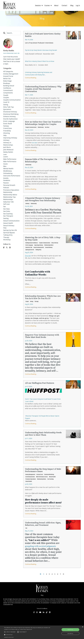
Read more (29, 629)
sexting (6, 218)
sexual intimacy (48, 260)
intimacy (27, 216)
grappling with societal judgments (37, 571)
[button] (28, 634)
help (5, 135)
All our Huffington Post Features (43, 401)
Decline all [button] (70, 633)
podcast (6, 187)
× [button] (82, 627)
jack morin (7, 147)
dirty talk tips (55, 256)
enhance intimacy (9, 116)
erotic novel (7, 124)
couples (6, 97)
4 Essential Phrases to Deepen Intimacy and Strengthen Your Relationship (41, 210)
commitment (8, 90)
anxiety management (30, 497)
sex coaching (50, 501)
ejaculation (7, 109)
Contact (64, 5)
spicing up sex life (30, 263)
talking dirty (38, 263)
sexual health (29, 503)
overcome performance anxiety (11, 177)
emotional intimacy (10, 112)
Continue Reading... (31, 81)
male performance (9, 159)
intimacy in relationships (8, 143)
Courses (47, 5)
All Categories (8, 71)
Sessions (37, 5)
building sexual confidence (32, 256)
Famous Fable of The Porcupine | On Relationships (43, 169)
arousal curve (40, 497)
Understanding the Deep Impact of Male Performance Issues (42, 493)
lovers (5, 157)
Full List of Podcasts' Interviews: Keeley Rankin (42, 36)
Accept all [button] (70, 629)
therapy (36, 318)
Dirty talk (28, 269)
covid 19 (6, 102)
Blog (71, 5)
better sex (7, 78)
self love (6, 204)
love (5, 154)
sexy (4, 228)
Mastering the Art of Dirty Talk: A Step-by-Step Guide (42, 252)
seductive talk (29, 260)
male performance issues (42, 499)
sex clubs (6, 211)
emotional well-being (49, 497)
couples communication (31, 135)
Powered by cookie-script (9, 637)
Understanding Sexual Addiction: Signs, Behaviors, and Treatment (43, 547)
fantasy (6, 126)
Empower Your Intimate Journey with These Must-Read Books (43, 354)
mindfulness (7, 171)
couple (27, 318)
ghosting (6, 133)
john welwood (8, 150)
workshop (7, 240)
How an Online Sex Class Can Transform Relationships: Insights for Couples (41, 129)
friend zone (7, 128)
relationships (8, 199)
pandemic (6, 180)
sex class (47, 135)
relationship (41, 135)
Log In (78, 5)
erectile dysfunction (30, 499)
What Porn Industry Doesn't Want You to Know (41, 64)
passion (6, 183)
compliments (8, 93)
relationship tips (9, 197)
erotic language (29, 258)
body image (7, 81)
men (4, 166)
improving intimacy (38, 258)
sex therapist (8, 216)
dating (31, 318)
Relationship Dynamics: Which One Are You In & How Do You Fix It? (42, 312)
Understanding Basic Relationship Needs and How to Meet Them (42, 454)
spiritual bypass (9, 232)
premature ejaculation (31, 501)
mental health (52, 499)
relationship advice (48, 258)
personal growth (9, 185)
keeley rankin (8, 152)
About (55, 5)
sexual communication (39, 260)
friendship (7, 131)
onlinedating (7, 173)
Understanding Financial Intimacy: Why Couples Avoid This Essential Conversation (41, 93)
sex (26, 551)
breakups (6, 83)
